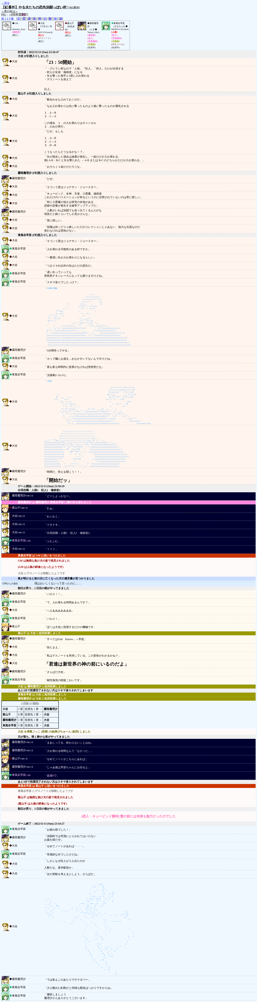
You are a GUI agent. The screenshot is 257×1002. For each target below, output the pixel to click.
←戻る (5, 3)
